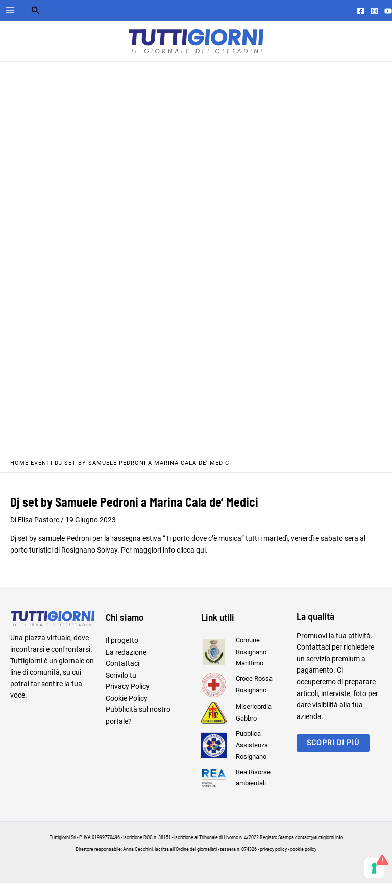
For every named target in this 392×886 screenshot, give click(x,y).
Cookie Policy (127, 701)
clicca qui (191, 552)
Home (19, 466)
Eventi (42, 466)
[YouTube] (388, 11)
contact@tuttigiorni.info (319, 840)
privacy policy (273, 852)
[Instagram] (374, 11)
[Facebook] (360, 11)
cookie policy (303, 852)
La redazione (126, 655)
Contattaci (122, 666)
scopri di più (333, 745)
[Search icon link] (35, 11)
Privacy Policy (128, 689)
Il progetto (122, 643)
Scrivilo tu (121, 678)
